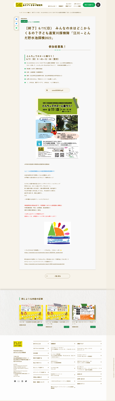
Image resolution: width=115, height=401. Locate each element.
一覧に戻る (57, 276)
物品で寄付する (37, 363)
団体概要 (35, 354)
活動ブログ (68, 6)
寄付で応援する (89, 5)
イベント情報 (77, 6)
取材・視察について (38, 383)
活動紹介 (61, 6)
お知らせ (79, 375)
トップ (21, 12)
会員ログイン (81, 384)
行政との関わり (37, 378)
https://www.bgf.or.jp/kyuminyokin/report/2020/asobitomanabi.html (44, 264)
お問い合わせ (77, 4)
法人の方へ (69, 4)
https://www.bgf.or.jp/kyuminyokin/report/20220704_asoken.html (43, 252)
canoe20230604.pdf (57, 90)
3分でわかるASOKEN (38, 349)
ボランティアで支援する (39, 373)
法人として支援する (38, 368)
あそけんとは (51, 6)
